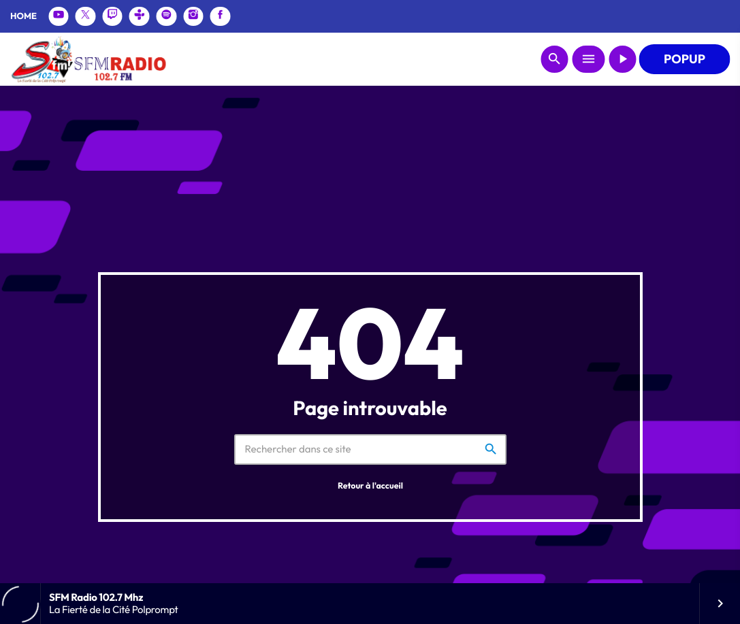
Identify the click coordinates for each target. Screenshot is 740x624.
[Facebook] (220, 16)
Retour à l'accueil (370, 486)
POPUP (684, 59)
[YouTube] (58, 16)
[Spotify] (167, 16)
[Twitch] (112, 16)
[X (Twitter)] (86, 16)
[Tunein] (139, 16)
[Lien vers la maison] (87, 59)
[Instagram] (193, 16)
